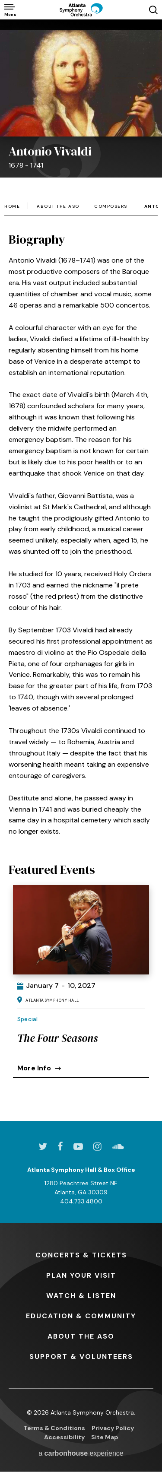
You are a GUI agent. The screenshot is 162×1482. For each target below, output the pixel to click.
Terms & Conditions (54, 1428)
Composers (110, 206)
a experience (81, 1453)
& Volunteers (81, 1356)
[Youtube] (78, 1146)
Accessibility (64, 1437)
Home (12, 206)
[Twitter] (42, 1146)
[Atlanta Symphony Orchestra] (81, 9)
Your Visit (81, 1275)
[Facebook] (60, 1146)
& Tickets (81, 1255)
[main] (81, 557)
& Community (81, 1315)
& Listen (81, 1295)
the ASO (81, 1336)
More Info (39, 1068)
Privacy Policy (113, 1428)
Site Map (104, 1437)
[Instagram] (97, 1146)
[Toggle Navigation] (9, 9)
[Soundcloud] (118, 1146)
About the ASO (58, 206)
